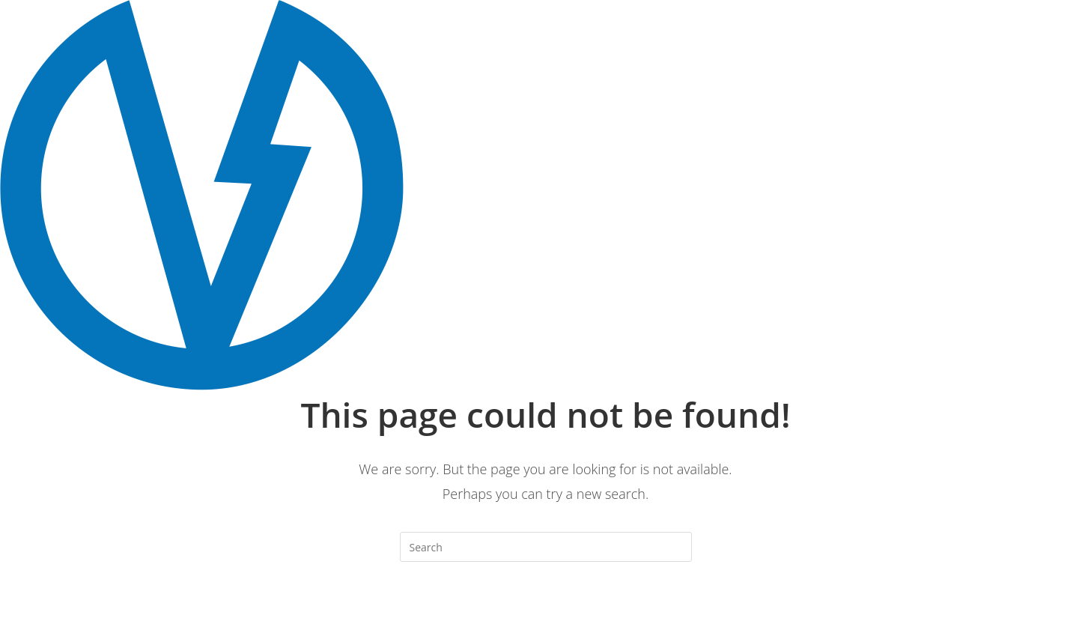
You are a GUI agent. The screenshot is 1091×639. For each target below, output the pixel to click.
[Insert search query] (546, 547)
